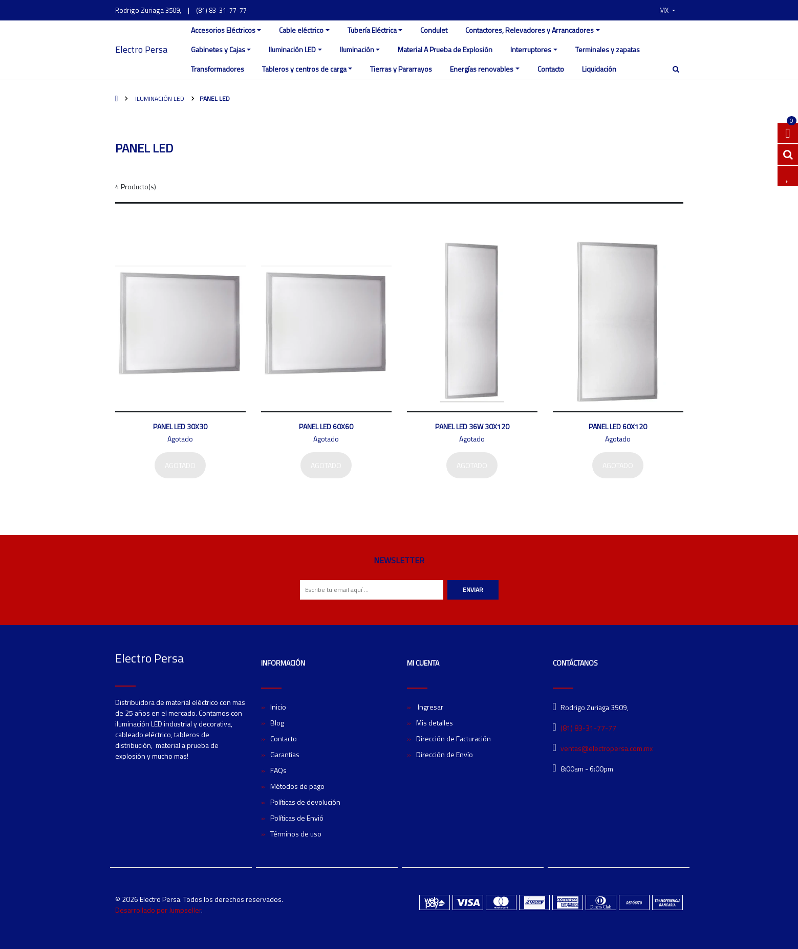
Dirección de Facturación (453, 738)
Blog (277, 722)
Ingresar (429, 706)
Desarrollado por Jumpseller (158, 909)
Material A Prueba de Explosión (445, 49)
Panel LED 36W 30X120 (472, 426)
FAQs (278, 770)
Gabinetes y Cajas (218, 49)
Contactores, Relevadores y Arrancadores (529, 30)
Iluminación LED (292, 49)
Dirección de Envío (444, 754)
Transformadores (217, 68)
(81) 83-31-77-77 (221, 10)
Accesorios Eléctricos (223, 30)
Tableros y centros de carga (304, 68)
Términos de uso (295, 833)
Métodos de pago (297, 786)
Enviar (473, 589)
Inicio (278, 706)
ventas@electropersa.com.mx (606, 748)
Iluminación (357, 49)
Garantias (284, 754)
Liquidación (599, 68)
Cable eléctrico (301, 30)
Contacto (550, 68)
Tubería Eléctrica (372, 30)
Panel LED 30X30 (180, 426)
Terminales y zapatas (607, 49)
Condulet (433, 30)
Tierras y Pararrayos (401, 68)
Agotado (180, 465)
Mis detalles (434, 722)
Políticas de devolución (305, 802)
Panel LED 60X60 (326, 426)
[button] (667, 10)
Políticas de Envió (296, 817)
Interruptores (530, 49)
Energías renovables (481, 68)
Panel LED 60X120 (618, 426)
